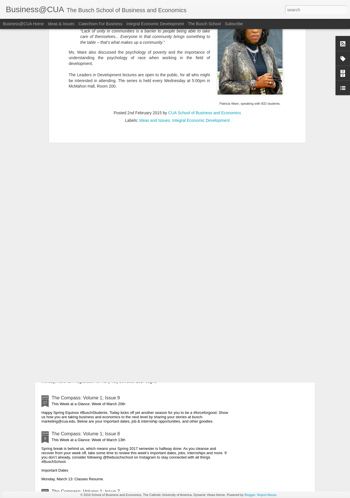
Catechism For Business (101, 23)
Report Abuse (266, 495)
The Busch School (204, 23)
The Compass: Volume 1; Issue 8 (86, 433)
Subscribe (234, 23)
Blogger (250, 495)
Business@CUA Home (23, 23)
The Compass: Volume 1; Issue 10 (87, 331)
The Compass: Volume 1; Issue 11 (87, 278)
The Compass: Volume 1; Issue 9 (86, 397)
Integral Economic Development (155, 23)
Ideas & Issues (61, 23)
